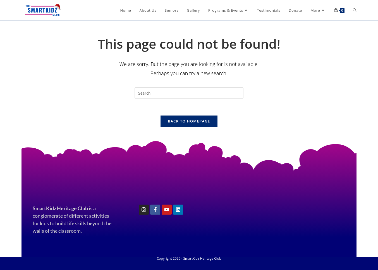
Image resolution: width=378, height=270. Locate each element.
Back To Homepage (189, 121)
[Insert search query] (189, 93)
